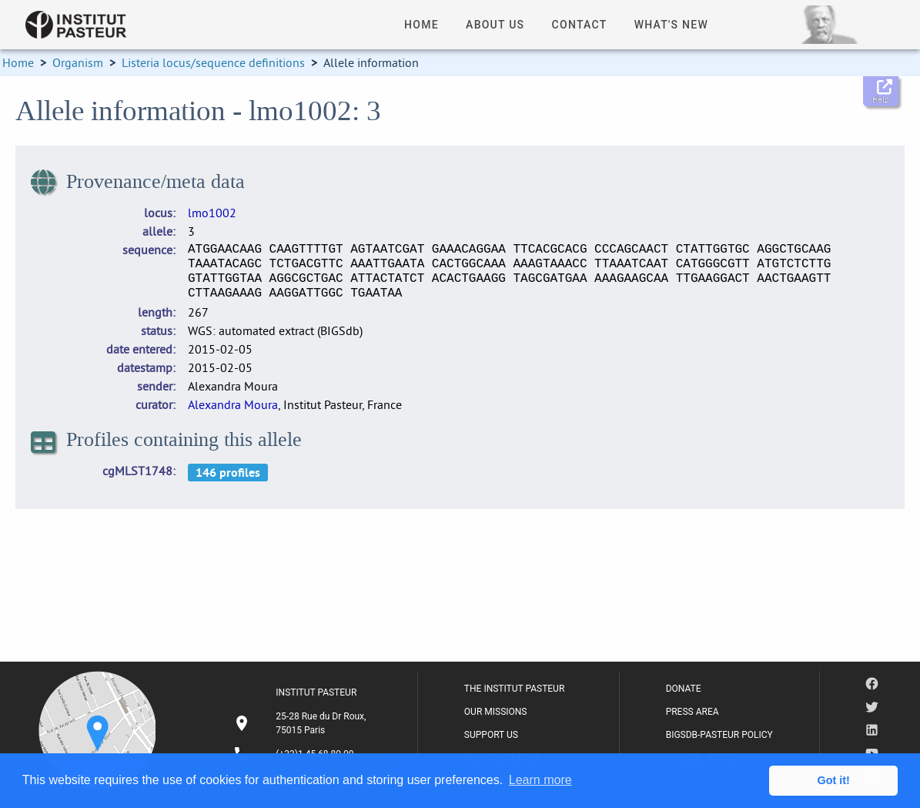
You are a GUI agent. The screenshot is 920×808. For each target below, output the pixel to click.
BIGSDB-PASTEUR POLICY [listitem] (719, 734)
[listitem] (301, 723)
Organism (77, 62)
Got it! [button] (834, 780)
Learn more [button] (540, 779)
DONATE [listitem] (683, 688)
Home (18, 62)
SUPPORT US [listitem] (491, 734)
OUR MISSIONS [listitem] (495, 711)
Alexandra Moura (233, 404)
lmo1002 (212, 212)
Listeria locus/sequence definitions (213, 62)
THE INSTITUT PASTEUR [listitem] (514, 688)
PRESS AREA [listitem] (692, 711)
